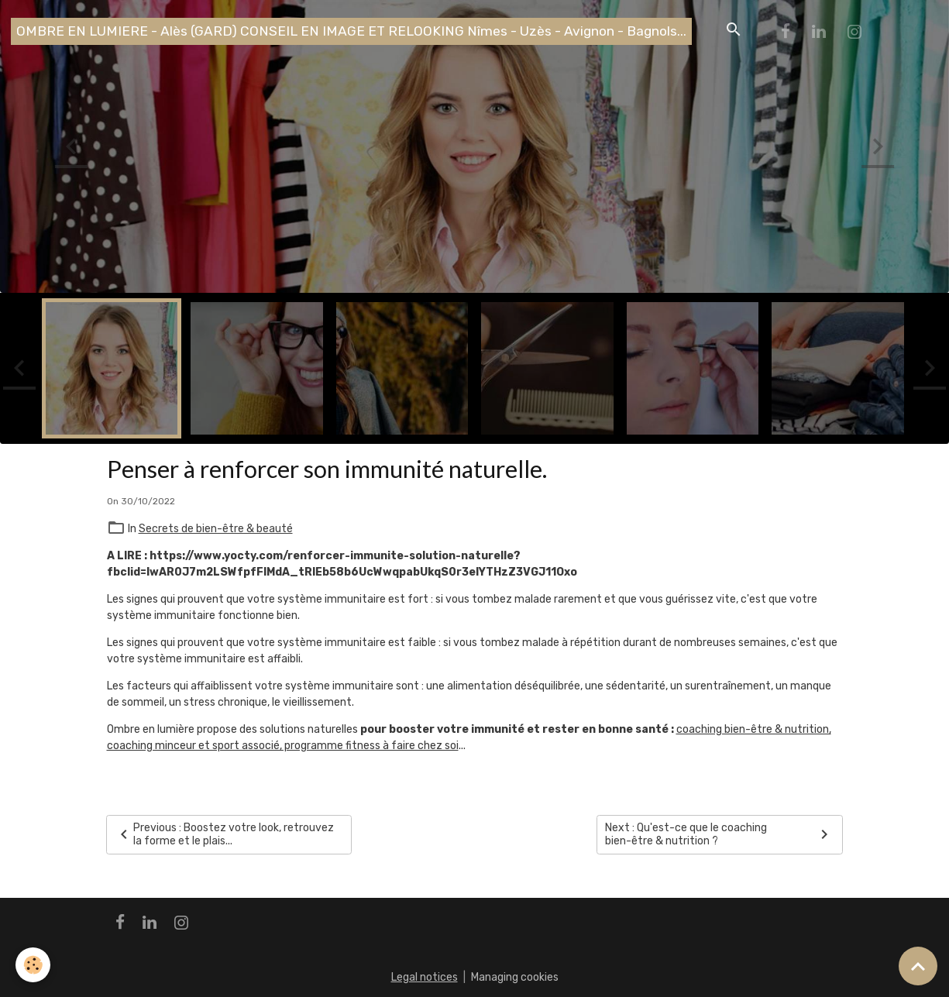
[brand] (351, 31)
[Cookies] (32, 964)
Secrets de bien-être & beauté (216, 528)
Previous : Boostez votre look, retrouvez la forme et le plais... (224, 834)
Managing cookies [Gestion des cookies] (515, 977)
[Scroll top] (918, 966)
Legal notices (424, 977)
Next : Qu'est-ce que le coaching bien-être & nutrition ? (719, 834)
